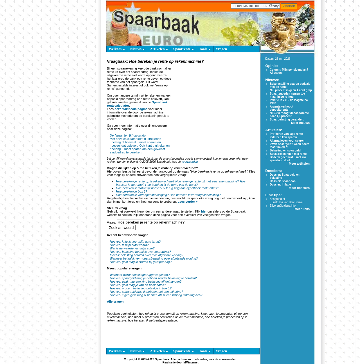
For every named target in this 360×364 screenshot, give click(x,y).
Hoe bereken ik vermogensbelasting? (195, 194)
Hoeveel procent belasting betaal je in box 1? (141, 288)
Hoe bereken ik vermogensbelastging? (142, 194)
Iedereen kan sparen (283, 137)
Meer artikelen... (300, 163)
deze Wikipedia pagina (130, 109)
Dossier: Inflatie (280, 184)
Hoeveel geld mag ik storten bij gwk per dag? (141, 261)
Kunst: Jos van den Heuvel (286, 202)
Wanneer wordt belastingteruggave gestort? (140, 274)
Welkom (117, 49)
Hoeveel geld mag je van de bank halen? (138, 285)
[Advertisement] (214, 99)
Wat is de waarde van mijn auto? (132, 248)
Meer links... (303, 209)
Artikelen (159, 49)
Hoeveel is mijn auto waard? (129, 245)
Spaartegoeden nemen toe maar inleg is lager (287, 95)
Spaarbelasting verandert (286, 119)
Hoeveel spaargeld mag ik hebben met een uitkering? (146, 291)
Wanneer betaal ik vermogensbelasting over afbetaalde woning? (154, 258)
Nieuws (137, 49)
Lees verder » (188, 201)
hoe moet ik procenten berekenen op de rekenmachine (165, 317)
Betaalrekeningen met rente (288, 153)
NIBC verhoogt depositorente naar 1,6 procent (289, 114)
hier (204, 211)
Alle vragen (115, 301)
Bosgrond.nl (277, 198)
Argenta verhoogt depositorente (281, 108)
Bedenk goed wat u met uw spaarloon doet (288, 159)
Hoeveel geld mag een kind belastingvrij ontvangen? (145, 281)
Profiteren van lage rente (286, 133)
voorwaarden (190, 161)
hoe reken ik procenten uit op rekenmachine (169, 313)
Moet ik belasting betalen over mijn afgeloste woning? (146, 255)
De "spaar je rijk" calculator (128, 135)
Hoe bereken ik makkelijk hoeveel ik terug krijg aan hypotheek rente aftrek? (167, 188)
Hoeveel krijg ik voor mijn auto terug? (135, 241)
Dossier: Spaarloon (283, 181)
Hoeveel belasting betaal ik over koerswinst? (140, 251)
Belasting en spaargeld (285, 150)
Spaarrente (183, 49)
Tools (205, 49)
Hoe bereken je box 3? (131, 191)
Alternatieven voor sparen (287, 140)
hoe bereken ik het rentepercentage (152, 320)
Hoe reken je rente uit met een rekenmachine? (207, 181)
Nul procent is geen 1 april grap (291, 90)
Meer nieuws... (301, 122)
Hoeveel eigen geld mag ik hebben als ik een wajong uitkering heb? (156, 295)
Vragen (221, 49)
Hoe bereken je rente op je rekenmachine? (145, 181)
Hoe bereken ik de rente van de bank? (171, 184)
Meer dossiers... (300, 187)
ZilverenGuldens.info (283, 205)
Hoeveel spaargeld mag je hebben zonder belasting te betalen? (153, 278)
